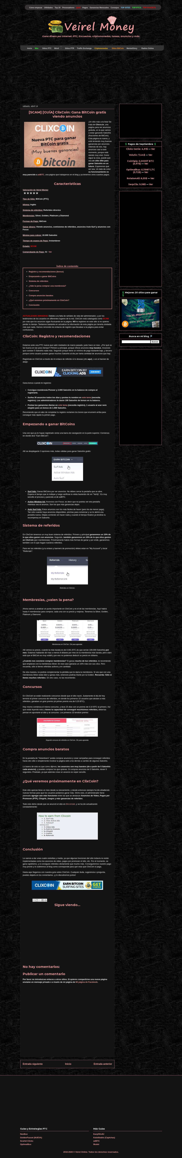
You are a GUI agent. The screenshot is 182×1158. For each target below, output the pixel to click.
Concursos (34, 290)
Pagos (85, 8)
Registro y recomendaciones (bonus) (46, 271)
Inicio (29, 48)
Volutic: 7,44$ (137, 155)
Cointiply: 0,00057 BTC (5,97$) (140, 162)
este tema (86, 397)
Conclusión (34, 305)
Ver (50, 252)
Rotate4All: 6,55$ (137, 178)
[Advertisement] (91, 77)
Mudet (96, 1144)
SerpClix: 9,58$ (137, 184)
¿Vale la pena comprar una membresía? (47, 286)
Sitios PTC (47, 48)
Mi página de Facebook (87, 982)
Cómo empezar (35, 8)
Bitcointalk (70, 804)
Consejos (115, 8)
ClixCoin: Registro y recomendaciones (56, 336)
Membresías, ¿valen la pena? (48, 600)
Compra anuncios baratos (41, 295)
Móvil (58, 47)
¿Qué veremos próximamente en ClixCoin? (49, 300)
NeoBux (24, 1134)
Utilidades (48, 8)
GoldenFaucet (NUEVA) (31, 1137)
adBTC (41, 174)
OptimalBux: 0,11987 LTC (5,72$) (140, 171)
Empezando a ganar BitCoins (42, 276)
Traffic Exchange (84, 48)
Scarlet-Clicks (26, 1141)
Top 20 (58, 8)
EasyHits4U (98, 1134)
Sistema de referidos (38, 281)
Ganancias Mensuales (99, 8)
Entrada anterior (103, 1064)
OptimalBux (25, 1144)
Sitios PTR (69, 48)
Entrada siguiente (33, 1064)
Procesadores (68, 8)
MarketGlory (132, 48)
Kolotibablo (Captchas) (104, 1137)
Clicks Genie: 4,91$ (137, 149)
